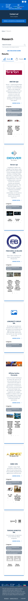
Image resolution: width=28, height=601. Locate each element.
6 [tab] (19, 134)
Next (23, 126)
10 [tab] (13, 222)
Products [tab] (21, 59)
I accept (23, 598)
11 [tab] (16, 222)
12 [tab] (18, 222)
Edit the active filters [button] (14, 51)
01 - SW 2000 (10, 495)
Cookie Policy (14, 598)
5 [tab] (17, 134)
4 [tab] (14, 134)
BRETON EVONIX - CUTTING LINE (17, 128)
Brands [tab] (7, 59)
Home (3, 31)
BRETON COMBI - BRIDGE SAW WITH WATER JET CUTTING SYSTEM (10, 130)
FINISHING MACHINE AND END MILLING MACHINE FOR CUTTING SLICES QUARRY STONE (10, 428)
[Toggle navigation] (2, 6)
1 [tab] (8, 134)
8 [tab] (13, 136)
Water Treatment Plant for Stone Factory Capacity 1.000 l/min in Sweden (17, 285)
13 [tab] (20, 222)
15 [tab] (13, 502)
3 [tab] (12, 134)
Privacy (6, 598)
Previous (5, 126)
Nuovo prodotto (10, 565)
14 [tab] (21, 500)
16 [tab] (16, 502)
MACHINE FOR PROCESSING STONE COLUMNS (17, 424)
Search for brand (6, 45)
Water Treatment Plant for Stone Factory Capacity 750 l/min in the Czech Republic (10, 285)
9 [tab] (16, 136)
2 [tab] (10, 134)
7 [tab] (21, 134)
